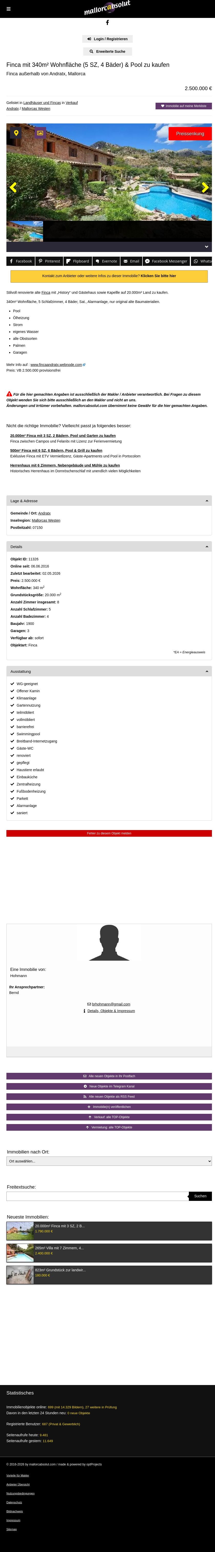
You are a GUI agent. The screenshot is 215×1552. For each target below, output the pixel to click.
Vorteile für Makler (17, 1475)
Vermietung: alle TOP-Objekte (109, 1127)
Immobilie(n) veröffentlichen (109, 1107)
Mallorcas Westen (36, 109)
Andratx (12, 109)
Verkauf (72, 103)
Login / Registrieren (107, 39)
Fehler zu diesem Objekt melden (109, 833)
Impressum (13, 1520)
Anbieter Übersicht (18, 1484)
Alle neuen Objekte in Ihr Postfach (109, 1076)
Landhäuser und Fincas (42, 103)
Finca (46, 292)
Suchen (200, 1196)
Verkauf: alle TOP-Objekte (109, 1117)
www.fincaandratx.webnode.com (56, 365)
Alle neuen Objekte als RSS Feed (109, 1096)
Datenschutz (14, 1502)
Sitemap (11, 1529)
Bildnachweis (14, 1511)
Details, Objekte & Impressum (111, 1011)
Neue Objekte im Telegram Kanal (109, 1086)
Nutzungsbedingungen (20, 1493)
